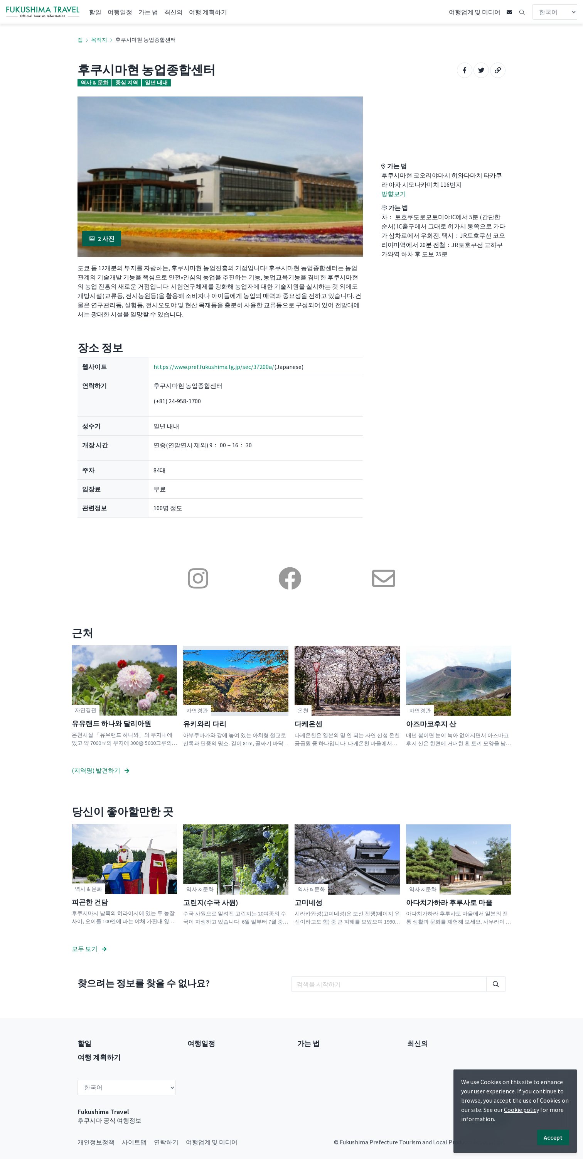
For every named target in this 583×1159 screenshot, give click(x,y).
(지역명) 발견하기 (100, 770)
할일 (95, 12)
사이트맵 (134, 1142)
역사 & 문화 (94, 82)
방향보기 (393, 194)
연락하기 (166, 1142)
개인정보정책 (96, 1142)
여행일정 (120, 12)
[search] (389, 984)
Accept (553, 1137)
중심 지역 (126, 82)
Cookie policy (521, 1109)
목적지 (99, 39)
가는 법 (148, 12)
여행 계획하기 (208, 12)
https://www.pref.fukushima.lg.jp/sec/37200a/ (213, 367)
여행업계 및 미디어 (474, 12)
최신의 (173, 12)
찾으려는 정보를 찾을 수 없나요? (144, 983)
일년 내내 (156, 82)
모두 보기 (89, 949)
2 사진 (102, 238)
